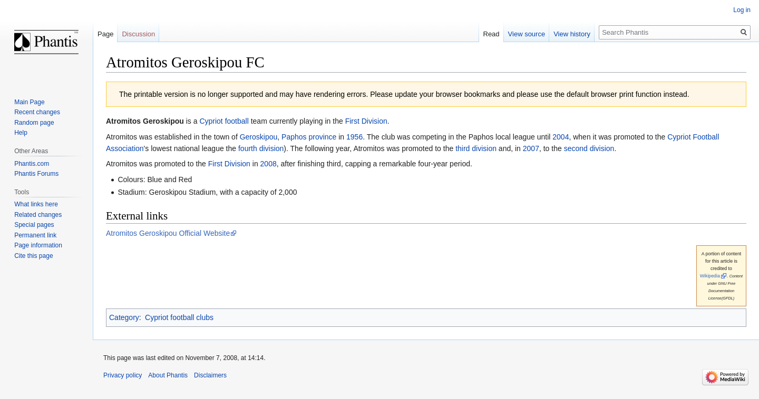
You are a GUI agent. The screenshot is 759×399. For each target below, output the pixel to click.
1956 (354, 137)
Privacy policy (122, 375)
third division (476, 148)
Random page (34, 122)
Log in (742, 10)
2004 (560, 137)
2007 (531, 148)
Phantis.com (31, 163)
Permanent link (35, 235)
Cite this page (33, 256)
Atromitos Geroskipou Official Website (168, 233)
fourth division (261, 148)
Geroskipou (259, 137)
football (237, 121)
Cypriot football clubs (179, 317)
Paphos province (308, 137)
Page (105, 34)
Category (124, 317)
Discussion (138, 34)
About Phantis (168, 375)
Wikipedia (710, 275)
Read (491, 34)
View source (527, 34)
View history (571, 34)
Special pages (34, 224)
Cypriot (210, 121)
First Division (366, 121)
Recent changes (37, 112)
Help (20, 132)
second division (589, 148)
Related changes (38, 214)
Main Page (29, 102)
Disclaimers (210, 375)
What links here (36, 204)
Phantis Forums (36, 173)
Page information (38, 245)
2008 (268, 163)
